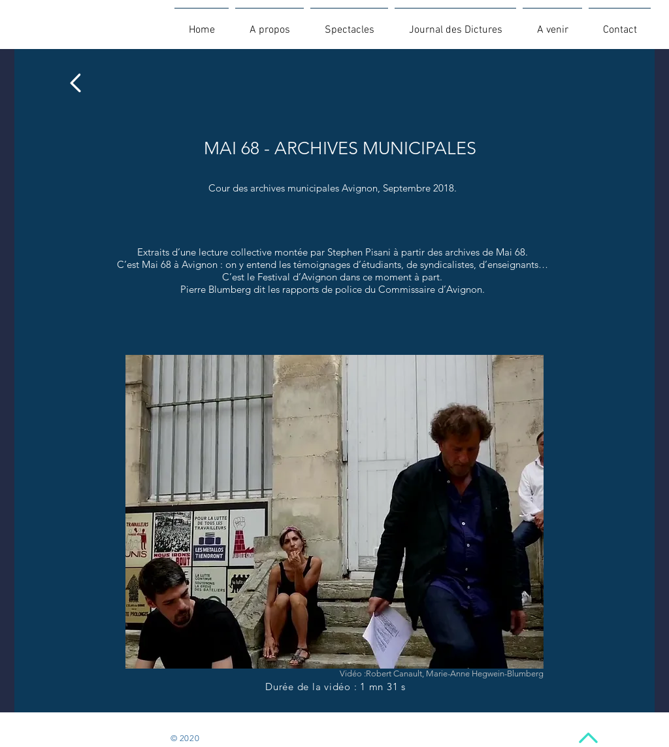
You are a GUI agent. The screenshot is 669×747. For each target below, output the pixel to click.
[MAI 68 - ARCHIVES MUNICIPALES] (340, 149)
